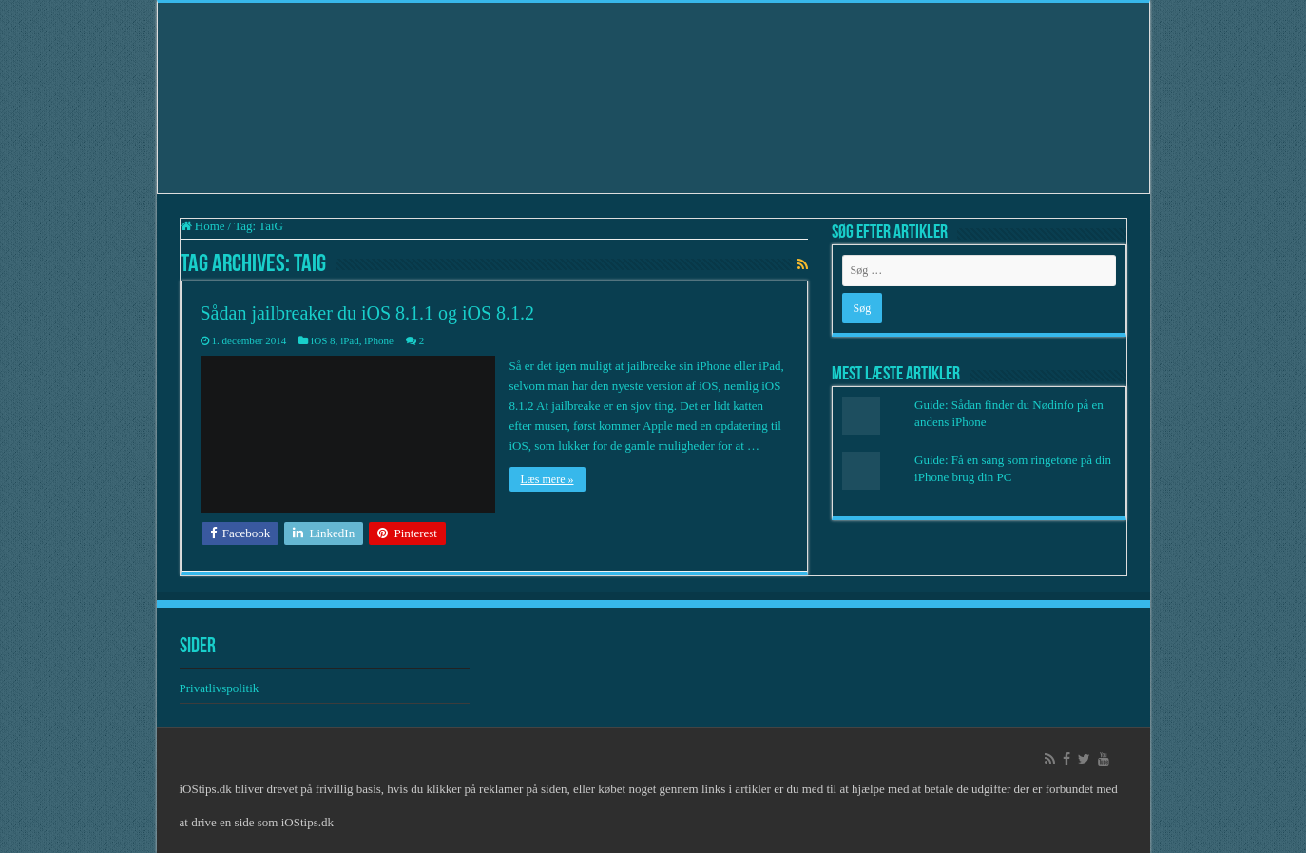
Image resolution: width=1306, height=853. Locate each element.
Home (203, 226)
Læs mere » (547, 479)
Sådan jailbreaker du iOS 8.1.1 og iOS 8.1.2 (368, 312)
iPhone (379, 340)
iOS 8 (323, 340)
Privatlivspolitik (221, 688)
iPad (349, 340)
